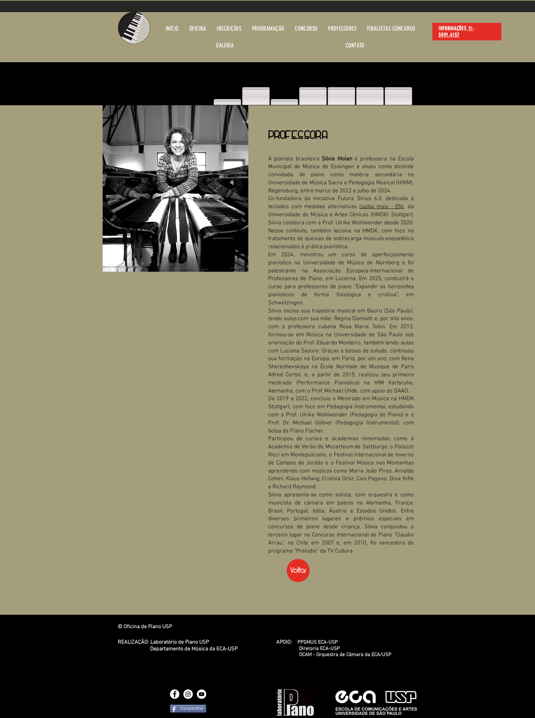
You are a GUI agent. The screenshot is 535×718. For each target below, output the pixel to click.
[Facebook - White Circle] (174, 694)
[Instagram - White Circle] (188, 694)
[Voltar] (298, 570)
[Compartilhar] (188, 709)
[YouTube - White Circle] (201, 694)
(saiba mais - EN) (381, 206)
